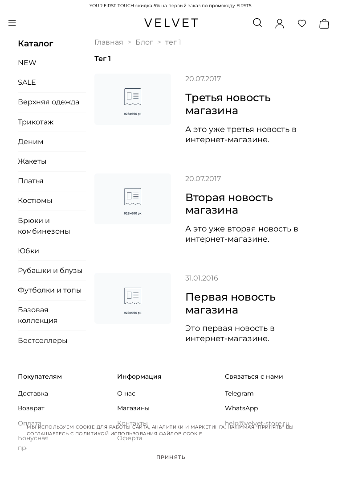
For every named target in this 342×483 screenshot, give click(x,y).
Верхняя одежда (48, 102)
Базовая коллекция (38, 315)
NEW (27, 62)
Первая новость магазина (230, 303)
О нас (126, 393)
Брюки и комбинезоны (44, 225)
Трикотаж (35, 122)
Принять (171, 457)
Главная (108, 42)
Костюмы (35, 200)
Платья (31, 181)
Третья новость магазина (228, 104)
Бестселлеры (43, 340)
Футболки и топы (50, 290)
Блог (144, 42)
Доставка (33, 393)
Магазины (133, 408)
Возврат (31, 408)
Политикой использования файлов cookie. (139, 434)
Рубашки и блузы (50, 270)
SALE (27, 82)
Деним (31, 141)
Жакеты (32, 161)
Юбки (28, 251)
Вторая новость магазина (229, 204)
